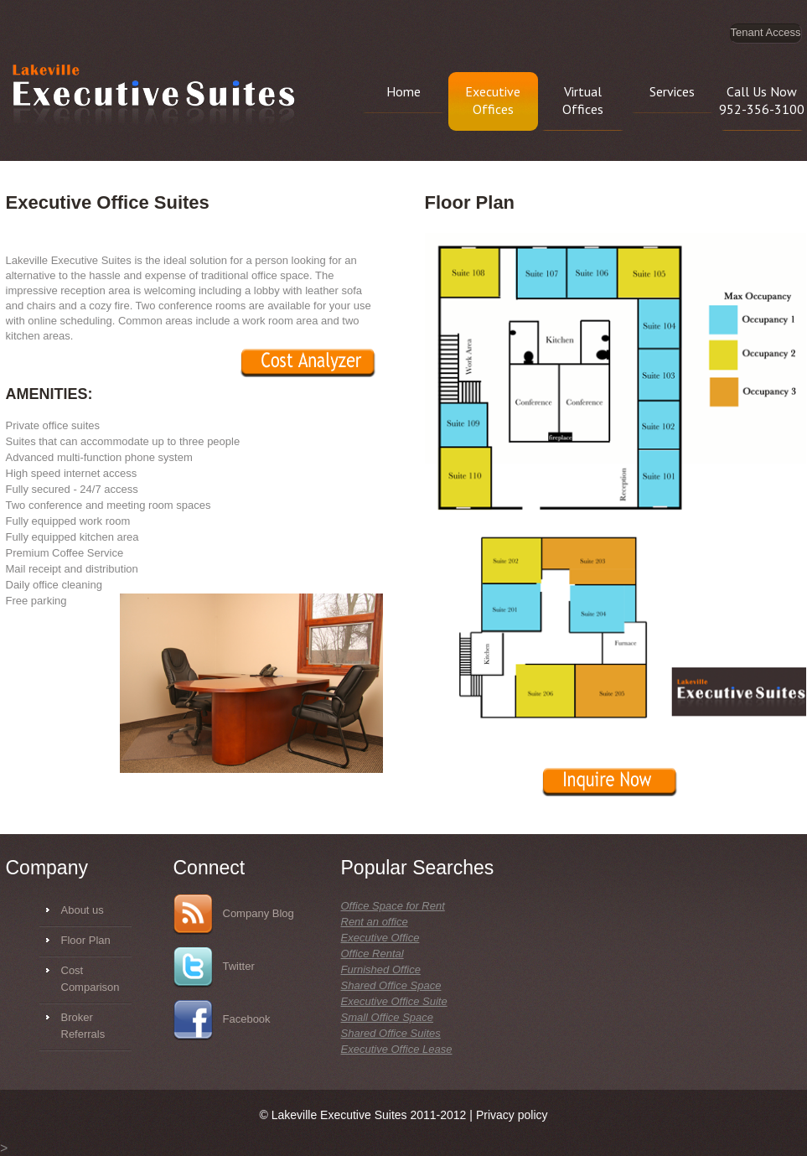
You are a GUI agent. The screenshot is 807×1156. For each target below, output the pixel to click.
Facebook (222, 1020)
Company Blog (233, 914)
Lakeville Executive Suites (153, 96)
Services (672, 91)
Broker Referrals (83, 1025)
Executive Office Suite (394, 1001)
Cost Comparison (90, 978)
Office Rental (372, 953)
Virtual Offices (582, 100)
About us (82, 910)
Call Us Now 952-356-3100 (761, 100)
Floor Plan (86, 940)
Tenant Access (766, 32)
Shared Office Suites (391, 1033)
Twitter (214, 967)
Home (403, 91)
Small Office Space (387, 1017)
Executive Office (380, 937)
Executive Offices (492, 100)
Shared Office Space (391, 985)
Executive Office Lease (397, 1049)
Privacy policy (512, 1115)
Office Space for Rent (393, 905)
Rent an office (374, 921)
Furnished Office (381, 969)
